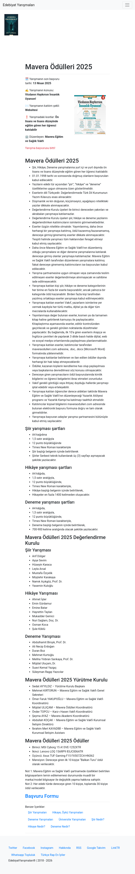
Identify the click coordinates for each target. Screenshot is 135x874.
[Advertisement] (67, 36)
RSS (78, 848)
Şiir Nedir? (97, 819)
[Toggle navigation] (127, 4)
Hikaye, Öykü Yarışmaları (67, 812)
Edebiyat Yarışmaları (19, 5)
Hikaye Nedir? (36, 826)
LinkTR (115, 848)
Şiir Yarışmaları (37, 812)
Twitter (12, 848)
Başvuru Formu (42, 796)
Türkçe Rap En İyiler (53, 855)
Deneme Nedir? (60, 826)
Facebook (29, 848)
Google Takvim (96, 848)
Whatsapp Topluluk (23, 855)
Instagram (47, 848)
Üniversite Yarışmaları (72, 819)
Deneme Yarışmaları (40, 819)
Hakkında (65, 848)
